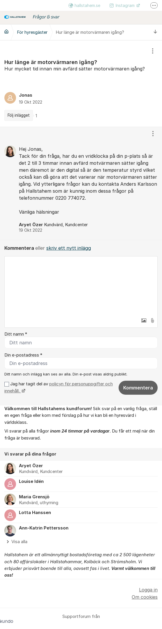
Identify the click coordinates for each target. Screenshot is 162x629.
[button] (144, 320)
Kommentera (138, 388)
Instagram (123, 5)
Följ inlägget (19, 115)
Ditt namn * (15, 334)
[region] (81, 83)
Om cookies (145, 597)
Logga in (148, 590)
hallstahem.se (84, 5)
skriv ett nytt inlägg (68, 248)
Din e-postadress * (23, 355)
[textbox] (81, 285)
